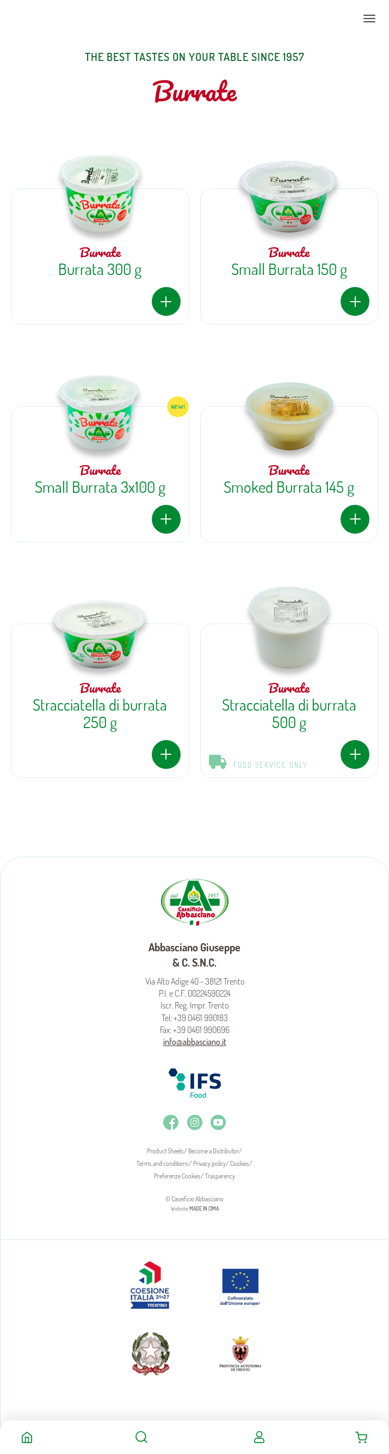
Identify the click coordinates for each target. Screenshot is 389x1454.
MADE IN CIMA (204, 1208)
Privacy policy (209, 1163)
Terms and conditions (163, 1163)
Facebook (170, 1122)
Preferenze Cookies (177, 1176)
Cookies (239, 1163)
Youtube (218, 1122)
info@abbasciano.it (194, 1041)
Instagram (194, 1122)
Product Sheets (165, 1151)
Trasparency (220, 1176)
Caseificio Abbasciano (51, 18)
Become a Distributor (213, 1151)
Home (27, 1437)
